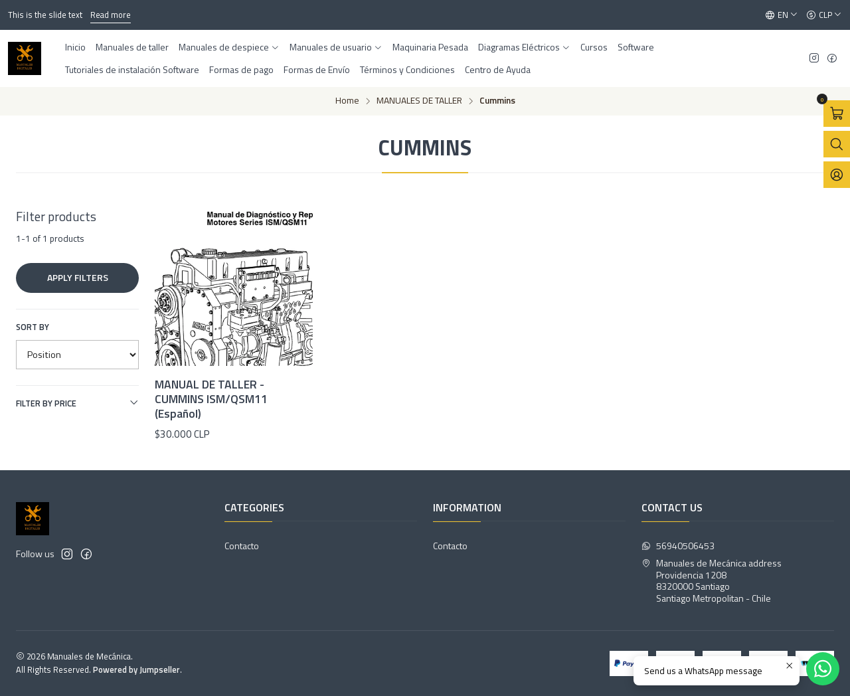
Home (347, 101)
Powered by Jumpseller (136, 669)
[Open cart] (836, 113)
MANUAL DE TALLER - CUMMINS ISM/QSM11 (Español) (211, 399)
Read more (110, 14)
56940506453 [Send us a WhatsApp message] (678, 546)
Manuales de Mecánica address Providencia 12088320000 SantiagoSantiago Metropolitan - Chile (711, 580)
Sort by (32, 326)
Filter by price (77, 403)
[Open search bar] (836, 144)
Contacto (241, 546)
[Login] (836, 174)
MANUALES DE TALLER (419, 101)
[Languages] (781, 15)
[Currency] (824, 15)
